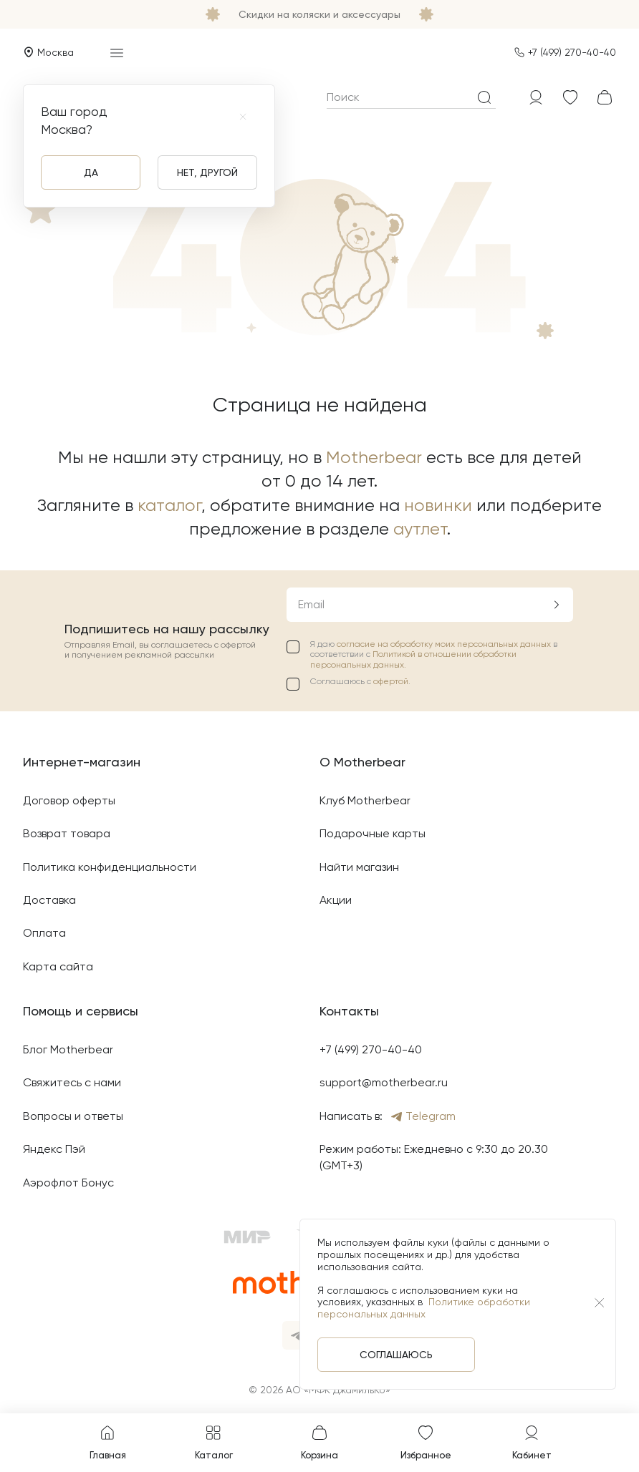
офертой (390, 681)
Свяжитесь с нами (72, 1082)
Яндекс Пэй (54, 1149)
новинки (438, 505)
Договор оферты (69, 800)
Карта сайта (58, 966)
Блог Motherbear (68, 1049)
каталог (169, 505)
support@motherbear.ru (384, 1082)
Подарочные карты (373, 833)
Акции (336, 900)
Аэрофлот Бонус (68, 1182)
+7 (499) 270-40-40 (572, 52)
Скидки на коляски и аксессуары (319, 14)
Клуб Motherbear (365, 800)
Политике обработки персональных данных (423, 1308)
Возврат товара (66, 833)
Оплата (44, 933)
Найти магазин (359, 867)
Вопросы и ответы (73, 1116)
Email (311, 604)
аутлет (420, 529)
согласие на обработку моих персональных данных (445, 644)
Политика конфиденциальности (109, 867)
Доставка (49, 900)
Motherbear (374, 457)
